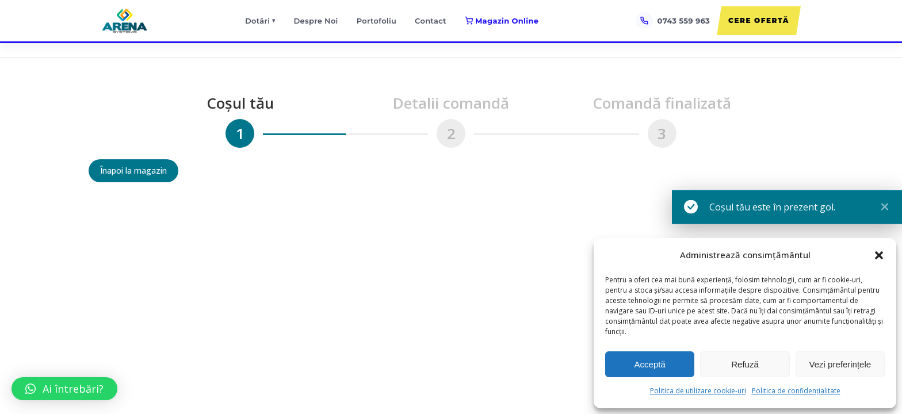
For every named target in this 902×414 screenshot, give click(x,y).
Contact (430, 20)
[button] (879, 255)
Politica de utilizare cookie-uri (698, 391)
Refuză (745, 364)
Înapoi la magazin (133, 170)
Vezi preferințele (840, 364)
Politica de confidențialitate (796, 391)
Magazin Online (501, 20)
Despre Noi (316, 20)
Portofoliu (376, 20)
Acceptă (650, 364)
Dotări (260, 21)
